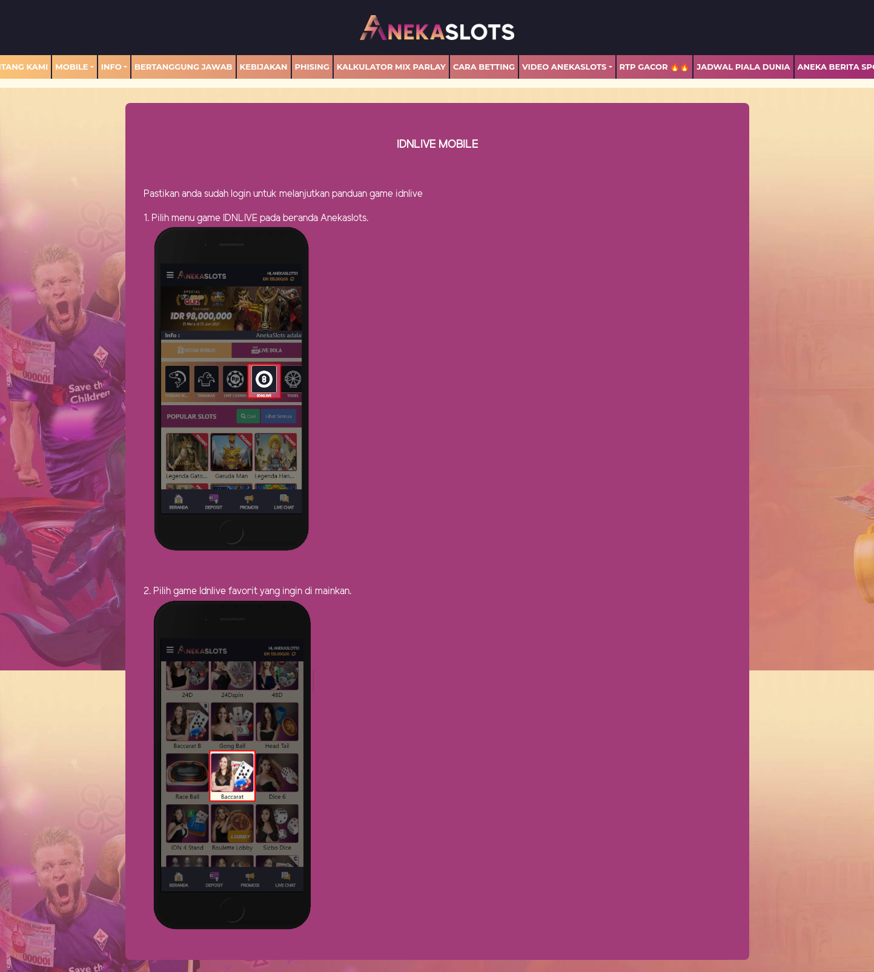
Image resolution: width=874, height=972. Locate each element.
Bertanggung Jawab (183, 66)
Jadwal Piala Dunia (743, 66)
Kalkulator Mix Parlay (391, 66)
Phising (312, 66)
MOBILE (71, 66)
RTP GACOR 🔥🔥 (655, 66)
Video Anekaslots (564, 66)
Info (111, 66)
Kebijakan (264, 66)
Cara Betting (484, 66)
